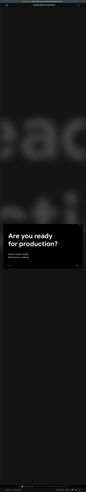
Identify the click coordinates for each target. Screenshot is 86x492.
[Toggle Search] (78, 5)
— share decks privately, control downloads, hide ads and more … (43, 1)
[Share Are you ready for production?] (72, 490)
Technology (60, 489)
